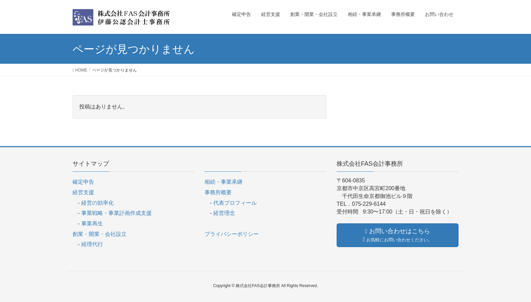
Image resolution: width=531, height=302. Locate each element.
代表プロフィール (235, 203)
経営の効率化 (97, 203)
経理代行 (92, 244)
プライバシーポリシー (232, 234)
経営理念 (224, 213)
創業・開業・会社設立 (99, 234)
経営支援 (83, 192)
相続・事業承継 (223, 182)
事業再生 (92, 223)
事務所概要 (218, 192)
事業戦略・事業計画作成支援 (116, 213)
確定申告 (83, 182)
